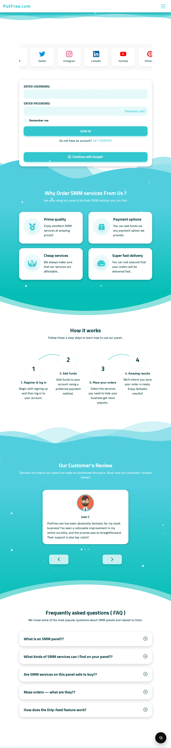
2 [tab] (85, 549)
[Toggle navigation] (163, 6)
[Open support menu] (160, 737)
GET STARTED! (102, 140)
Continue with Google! (85, 157)
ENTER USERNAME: (37, 86)
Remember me (38, 120)
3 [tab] (88, 549)
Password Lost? (135, 111)
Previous (52, 559)
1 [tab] (81, 549)
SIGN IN (85, 131)
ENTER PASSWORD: (37, 103)
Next (119, 559)
